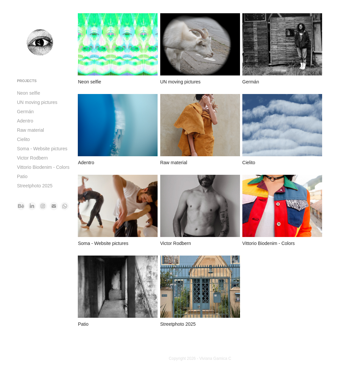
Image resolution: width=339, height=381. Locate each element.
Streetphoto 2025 (34, 185)
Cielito (23, 139)
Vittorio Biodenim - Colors (43, 167)
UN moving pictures (37, 102)
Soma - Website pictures (42, 148)
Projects (26, 81)
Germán (25, 111)
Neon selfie (28, 93)
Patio (22, 176)
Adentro (25, 120)
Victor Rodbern (32, 158)
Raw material (30, 130)
